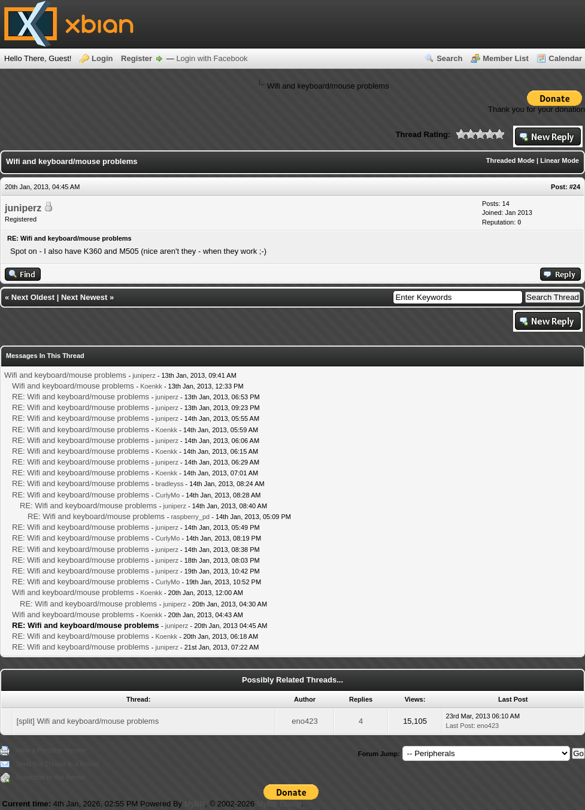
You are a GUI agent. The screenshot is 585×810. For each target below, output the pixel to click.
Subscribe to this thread (50, 777)
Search (449, 58)
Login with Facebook (211, 58)
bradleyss (169, 483)
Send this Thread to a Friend (57, 763)
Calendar (565, 58)
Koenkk (151, 386)
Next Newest (84, 297)
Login (102, 58)
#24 (574, 186)
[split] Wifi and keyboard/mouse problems (87, 721)
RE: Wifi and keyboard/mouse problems (80, 396)
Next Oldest (32, 297)
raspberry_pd (190, 516)
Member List (506, 58)
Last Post (460, 725)
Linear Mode (559, 160)
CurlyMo (167, 495)
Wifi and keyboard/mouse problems (65, 375)
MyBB (194, 803)
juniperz (23, 208)
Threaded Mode (510, 160)
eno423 (304, 721)
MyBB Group (279, 803)
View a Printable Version (51, 750)
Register (136, 58)
